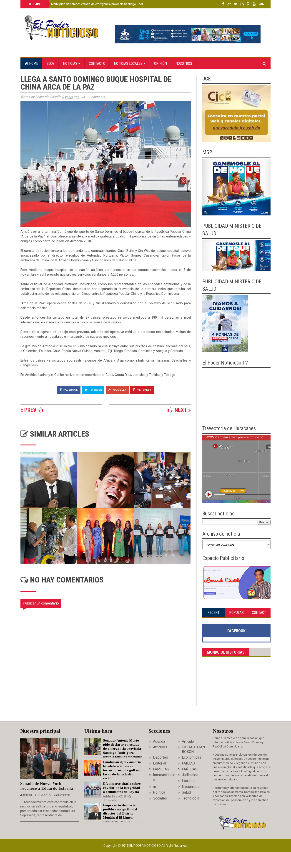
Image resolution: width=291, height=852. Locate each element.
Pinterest (142, 389)
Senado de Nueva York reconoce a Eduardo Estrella (46, 786)
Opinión (160, 63)
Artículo (188, 741)
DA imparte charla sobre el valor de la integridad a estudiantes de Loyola (122, 788)
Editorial (159, 763)
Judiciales (190, 775)
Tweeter (93, 389)
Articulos (160, 747)
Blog (50, 63)
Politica (159, 792)
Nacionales (191, 787)
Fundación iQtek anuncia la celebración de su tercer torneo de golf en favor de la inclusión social (122, 770)
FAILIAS (188, 763)
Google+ (117, 389)
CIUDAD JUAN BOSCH (193, 749)
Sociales (160, 798)
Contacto (97, 63)
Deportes (160, 757)
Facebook (69, 389)
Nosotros (184, 63)
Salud (186, 792)
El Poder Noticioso (145, 845)
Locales (188, 781)
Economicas (191, 757)
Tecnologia (190, 798)
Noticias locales (130, 63)
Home (31, 63)
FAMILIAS (161, 769)
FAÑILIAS (189, 769)
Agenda (159, 741)
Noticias (71, 63)
